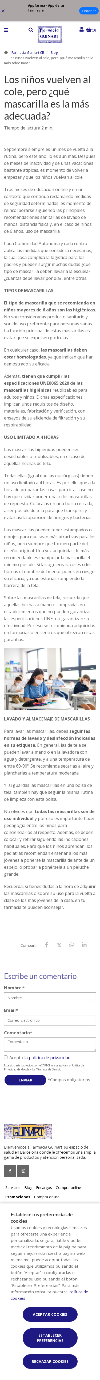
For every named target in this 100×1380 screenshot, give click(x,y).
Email (11, 1010)
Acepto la (37, 1058)
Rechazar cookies (50, 1361)
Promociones (17, 1196)
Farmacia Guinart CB (27, 52)
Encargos (44, 1187)
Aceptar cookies (50, 1314)
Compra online (68, 1187)
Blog (54, 52)
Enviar (25, 1079)
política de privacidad (49, 1058)
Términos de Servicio (48, 1069)
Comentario (18, 1033)
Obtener (89, 10)
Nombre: (14, 988)
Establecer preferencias (50, 1338)
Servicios (13, 1187)
